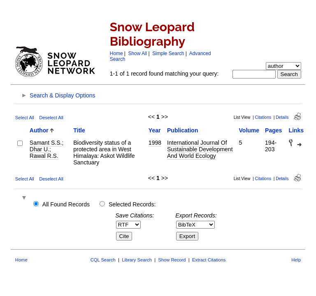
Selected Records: (132, 204)
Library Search (137, 259)
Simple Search (168, 53)
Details (282, 117)
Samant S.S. (46, 142)
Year (155, 130)
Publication (182, 130)
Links (296, 130)
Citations (263, 117)
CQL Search (103, 259)
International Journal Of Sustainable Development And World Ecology (200, 149)
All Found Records (66, 204)
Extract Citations (208, 259)
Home (116, 53)
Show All (137, 53)
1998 (155, 142)
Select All (24, 117)
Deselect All (51, 117)
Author (39, 130)
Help (296, 259)
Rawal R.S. (44, 156)
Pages (273, 130)
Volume (249, 130)
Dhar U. (39, 149)
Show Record (172, 259)
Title (79, 130)
